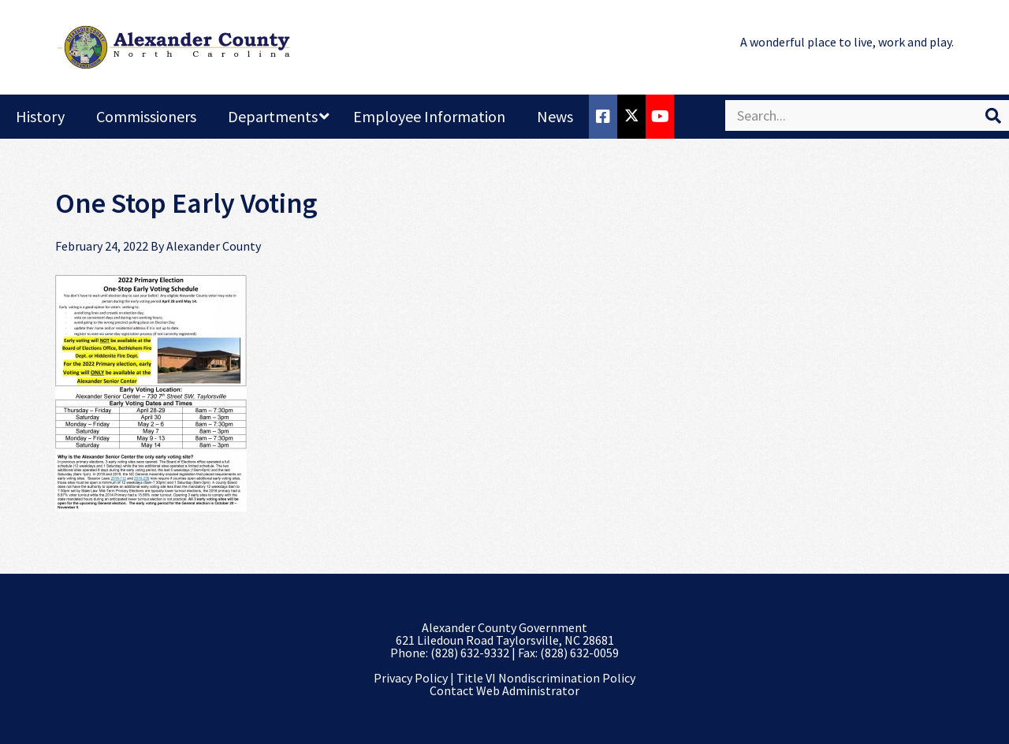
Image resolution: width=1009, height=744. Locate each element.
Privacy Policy (411, 678)
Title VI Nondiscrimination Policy (545, 678)
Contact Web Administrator (504, 690)
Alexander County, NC (173, 47)
